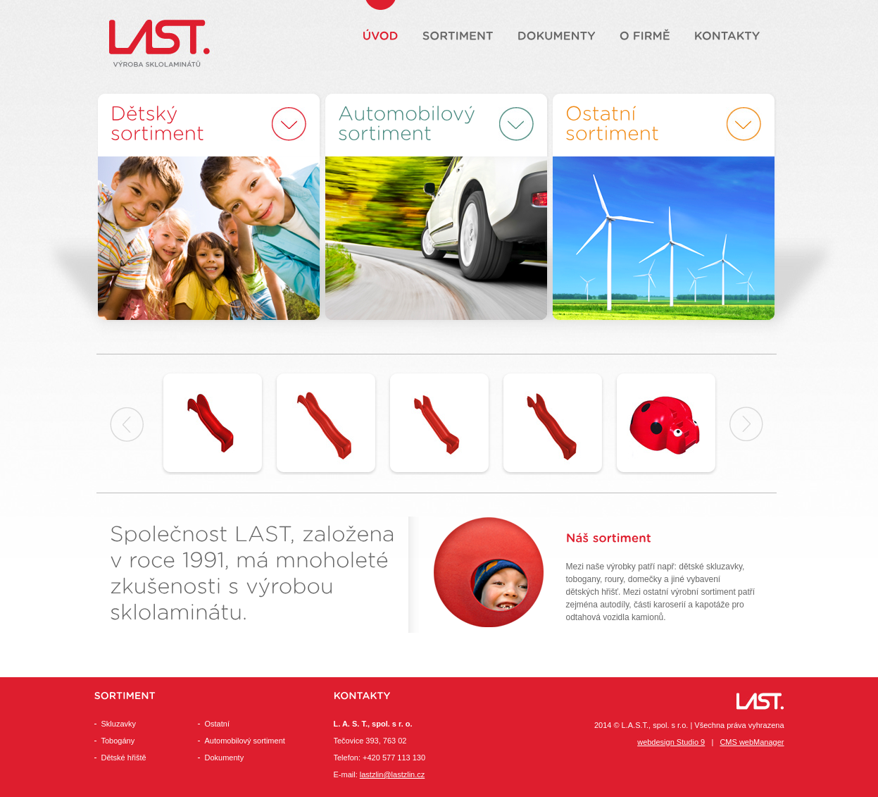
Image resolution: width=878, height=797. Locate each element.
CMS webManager (752, 742)
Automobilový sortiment (245, 740)
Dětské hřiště (123, 757)
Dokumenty (224, 757)
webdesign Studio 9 (671, 742)
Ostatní (217, 723)
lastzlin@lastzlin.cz (392, 774)
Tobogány (118, 740)
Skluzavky (119, 723)
